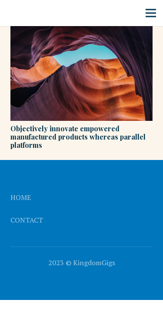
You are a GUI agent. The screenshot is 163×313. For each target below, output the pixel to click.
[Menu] (151, 13)
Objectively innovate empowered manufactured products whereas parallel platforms (78, 137)
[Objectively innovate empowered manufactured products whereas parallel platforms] (81, 32)
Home (20, 197)
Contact (26, 220)
